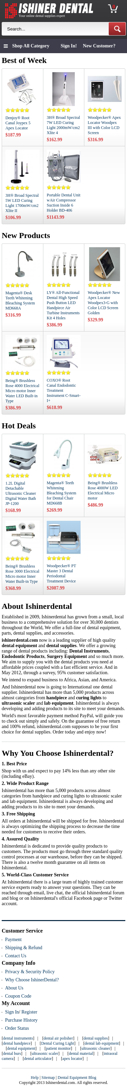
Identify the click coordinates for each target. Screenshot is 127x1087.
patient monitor (58, 1048)
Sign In (12, 1012)
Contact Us (15, 955)
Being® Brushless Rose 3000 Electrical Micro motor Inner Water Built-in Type (22, 574)
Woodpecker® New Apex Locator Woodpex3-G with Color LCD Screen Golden (104, 302)
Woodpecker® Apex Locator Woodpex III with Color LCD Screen (104, 125)
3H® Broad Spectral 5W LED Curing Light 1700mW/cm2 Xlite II (22, 203)
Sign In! (69, 45)
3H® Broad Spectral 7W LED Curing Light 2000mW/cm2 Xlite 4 (63, 125)
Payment (13, 939)
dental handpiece (16, 1043)
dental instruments (18, 1038)
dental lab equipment (102, 1043)
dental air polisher (58, 1038)
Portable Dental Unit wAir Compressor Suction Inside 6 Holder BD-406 (63, 203)
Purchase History (21, 1020)
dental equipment (21, 1048)
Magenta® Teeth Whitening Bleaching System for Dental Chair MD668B (61, 493)
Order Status (17, 1028)
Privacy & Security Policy (30, 971)
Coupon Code (18, 996)
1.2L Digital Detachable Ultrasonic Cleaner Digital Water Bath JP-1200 (20, 493)
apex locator (72, 1058)
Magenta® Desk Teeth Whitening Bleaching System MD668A (20, 301)
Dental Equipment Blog (77, 1077)
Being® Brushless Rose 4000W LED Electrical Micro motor (103, 490)
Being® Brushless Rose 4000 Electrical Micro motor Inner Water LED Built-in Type (22, 390)
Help (35, 1077)
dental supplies (96, 1038)
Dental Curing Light (57, 1043)
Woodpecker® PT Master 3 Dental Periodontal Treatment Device (61, 573)
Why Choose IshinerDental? (32, 979)
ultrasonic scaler (44, 1053)
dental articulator (38, 1058)
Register (29, 1012)
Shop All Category (30, 45)
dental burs (12, 1053)
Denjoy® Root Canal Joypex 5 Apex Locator (17, 122)
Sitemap (48, 1077)
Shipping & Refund (23, 947)
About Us (14, 987)
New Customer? (99, 45)
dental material (81, 1053)
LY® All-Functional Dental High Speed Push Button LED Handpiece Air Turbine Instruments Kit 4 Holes (63, 305)
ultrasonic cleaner (95, 1048)
